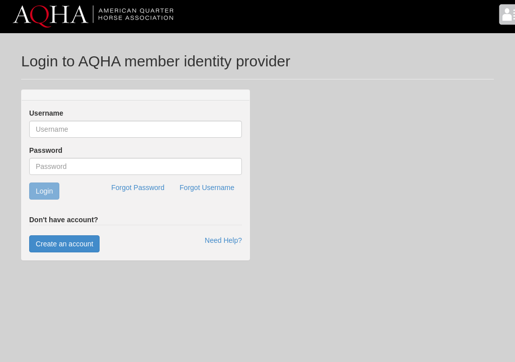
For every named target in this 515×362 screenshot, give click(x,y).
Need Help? (223, 240)
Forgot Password (137, 188)
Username (46, 113)
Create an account (64, 244)
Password (45, 150)
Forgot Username (207, 188)
